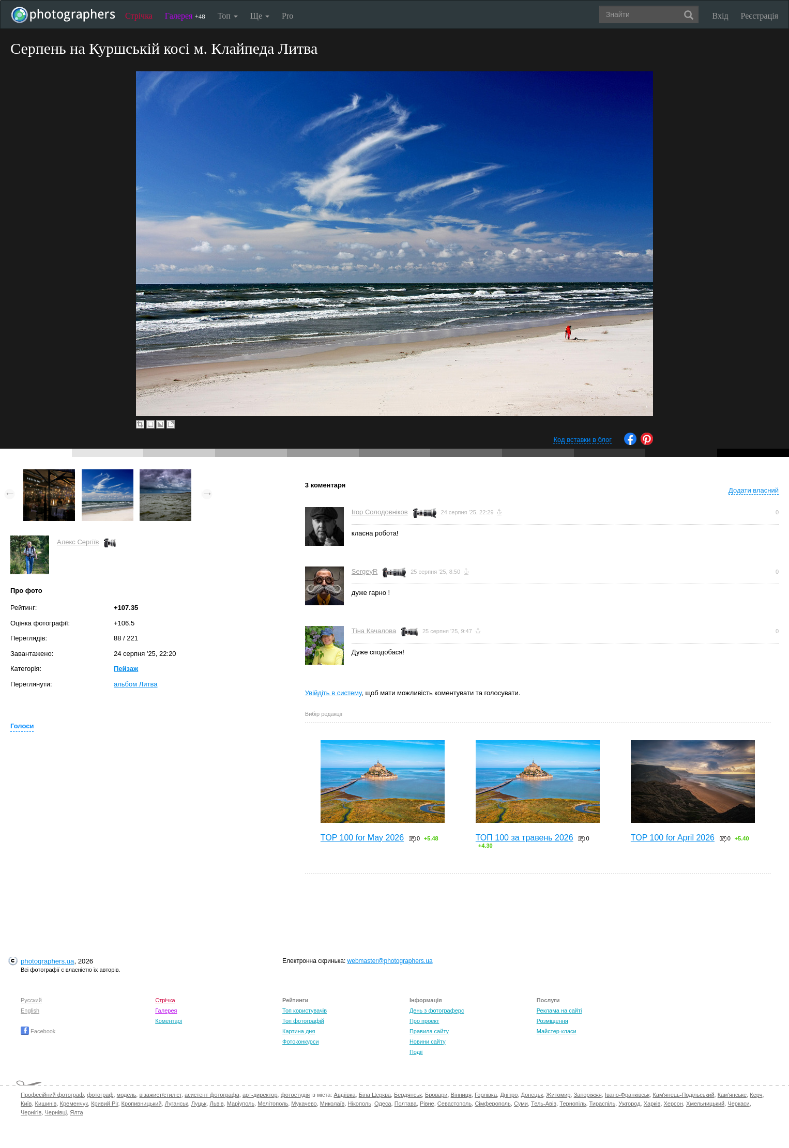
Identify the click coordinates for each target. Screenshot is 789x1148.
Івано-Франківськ (627, 1095)
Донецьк (532, 1095)
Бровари (436, 1095)
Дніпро (509, 1095)
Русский (31, 1000)
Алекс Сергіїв (78, 542)
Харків (652, 1103)
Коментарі (168, 1021)
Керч (756, 1095)
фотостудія (295, 1095)
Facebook (38, 1031)
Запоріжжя (588, 1095)
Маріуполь (240, 1103)
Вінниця (461, 1095)
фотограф (100, 1095)
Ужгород (629, 1103)
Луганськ (176, 1103)
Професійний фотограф (52, 1095)
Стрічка (139, 15)
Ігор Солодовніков (380, 512)
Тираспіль (602, 1103)
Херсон (673, 1103)
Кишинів (46, 1103)
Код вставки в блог (582, 439)
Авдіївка (345, 1095)
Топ (228, 15)
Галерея (185, 15)
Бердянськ (408, 1095)
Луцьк (199, 1103)
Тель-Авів (543, 1103)
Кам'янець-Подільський (683, 1095)
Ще (259, 15)
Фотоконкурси (300, 1041)
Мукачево (303, 1103)
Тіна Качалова (374, 631)
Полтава (405, 1103)
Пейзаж (126, 668)
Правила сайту (429, 1031)
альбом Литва (136, 684)
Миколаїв (332, 1103)
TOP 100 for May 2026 (362, 837)
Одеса (382, 1103)
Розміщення (552, 1021)
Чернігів (31, 1112)
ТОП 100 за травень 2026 (524, 837)
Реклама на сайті (559, 1010)
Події (416, 1052)
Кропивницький (142, 1103)
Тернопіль (572, 1103)
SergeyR (365, 571)
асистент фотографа (212, 1095)
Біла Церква (375, 1095)
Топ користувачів (304, 1010)
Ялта (76, 1112)
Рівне (427, 1103)
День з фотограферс (436, 1010)
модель (126, 1095)
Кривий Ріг (104, 1103)
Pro (287, 15)
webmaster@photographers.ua (390, 961)
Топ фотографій (303, 1021)
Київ (26, 1103)
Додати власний (754, 490)
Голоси (22, 726)
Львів (216, 1103)
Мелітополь (272, 1103)
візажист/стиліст (160, 1095)
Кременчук (74, 1103)
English (30, 1010)
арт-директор (260, 1095)
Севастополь (454, 1103)
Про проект (424, 1021)
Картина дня (298, 1031)
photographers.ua (47, 961)
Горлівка (486, 1095)
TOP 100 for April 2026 (673, 837)
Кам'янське (732, 1095)
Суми (521, 1103)
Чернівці (56, 1112)
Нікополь (359, 1103)
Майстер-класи (556, 1031)
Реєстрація (759, 15)
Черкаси (738, 1103)
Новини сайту (427, 1041)
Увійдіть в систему (333, 693)
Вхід (720, 15)
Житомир (558, 1095)
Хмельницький (705, 1103)
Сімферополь (492, 1103)
